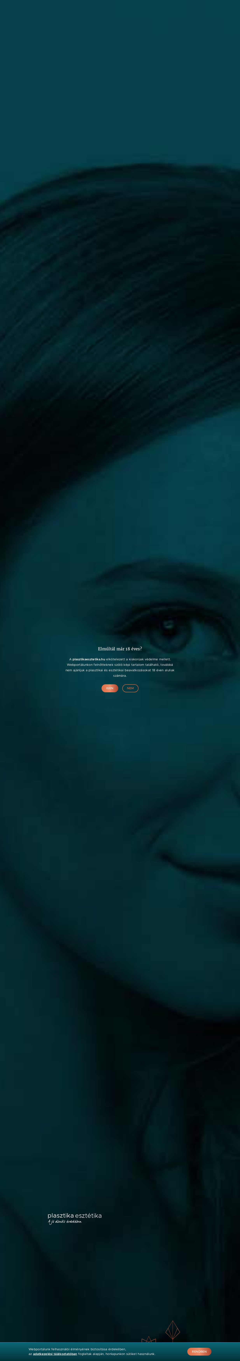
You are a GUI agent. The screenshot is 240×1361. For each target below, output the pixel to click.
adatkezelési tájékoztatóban (55, 1354)
